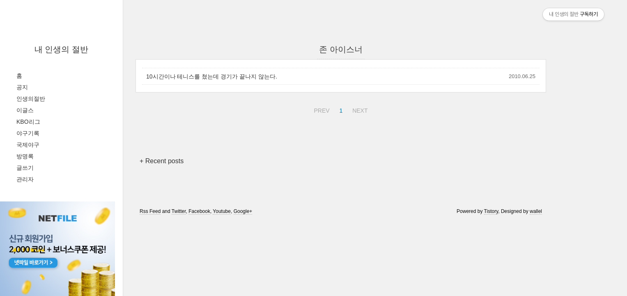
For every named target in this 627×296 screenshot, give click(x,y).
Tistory (491, 211)
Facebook (199, 211)
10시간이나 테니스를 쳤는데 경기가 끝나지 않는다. (211, 76)
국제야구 (27, 144)
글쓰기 (25, 167)
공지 (22, 87)
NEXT (358, 109)
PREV (320, 109)
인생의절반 (30, 98)
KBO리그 (28, 121)
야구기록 (27, 133)
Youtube (222, 211)
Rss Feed (150, 211)
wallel (536, 211)
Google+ (243, 211)
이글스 (25, 110)
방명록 (25, 156)
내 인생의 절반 (61, 49)
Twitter (179, 211)
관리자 (25, 179)
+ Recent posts (162, 160)
